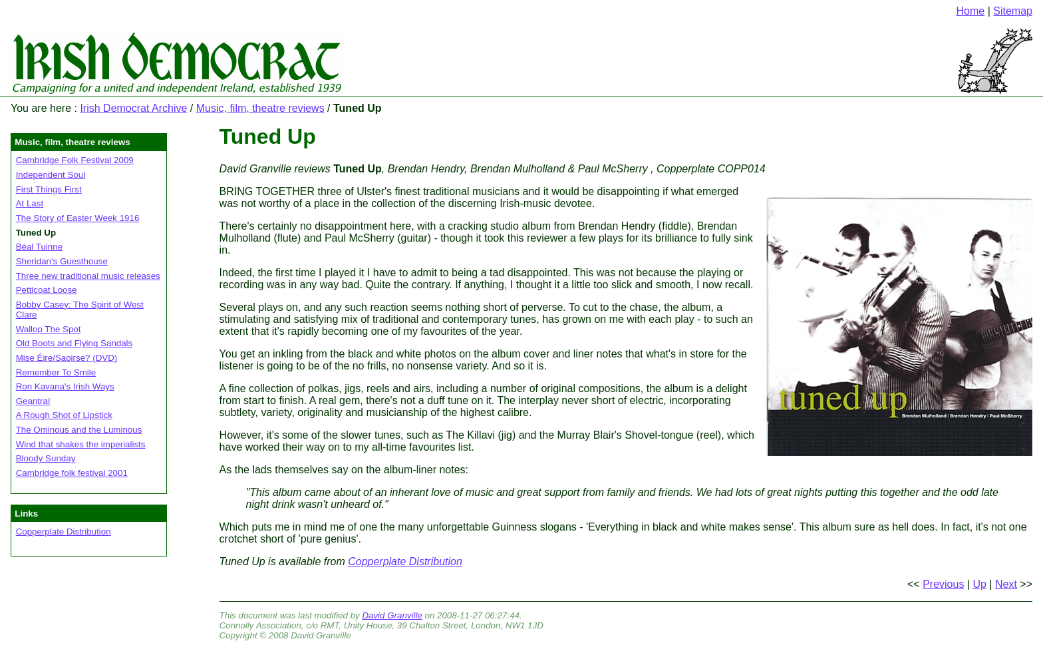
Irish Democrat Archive (133, 108)
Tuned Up (268, 136)
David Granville (392, 615)
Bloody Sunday (46, 458)
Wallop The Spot (48, 329)
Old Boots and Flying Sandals (74, 343)
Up (979, 584)
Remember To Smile (56, 372)
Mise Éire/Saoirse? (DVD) (67, 358)
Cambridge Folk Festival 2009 (75, 160)
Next (1006, 584)
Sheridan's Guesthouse (62, 261)
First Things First (49, 189)
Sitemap (1012, 11)
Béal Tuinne (39, 247)
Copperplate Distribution (63, 532)
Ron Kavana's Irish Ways (65, 386)
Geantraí (33, 401)
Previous (943, 584)
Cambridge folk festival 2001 (72, 473)
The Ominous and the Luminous (79, 430)
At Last (30, 203)
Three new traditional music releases (88, 276)
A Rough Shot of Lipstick (64, 415)
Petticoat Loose (46, 290)
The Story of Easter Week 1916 (78, 218)
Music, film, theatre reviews (260, 108)
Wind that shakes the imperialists (81, 444)
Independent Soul (51, 175)
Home (971, 11)
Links (26, 514)
